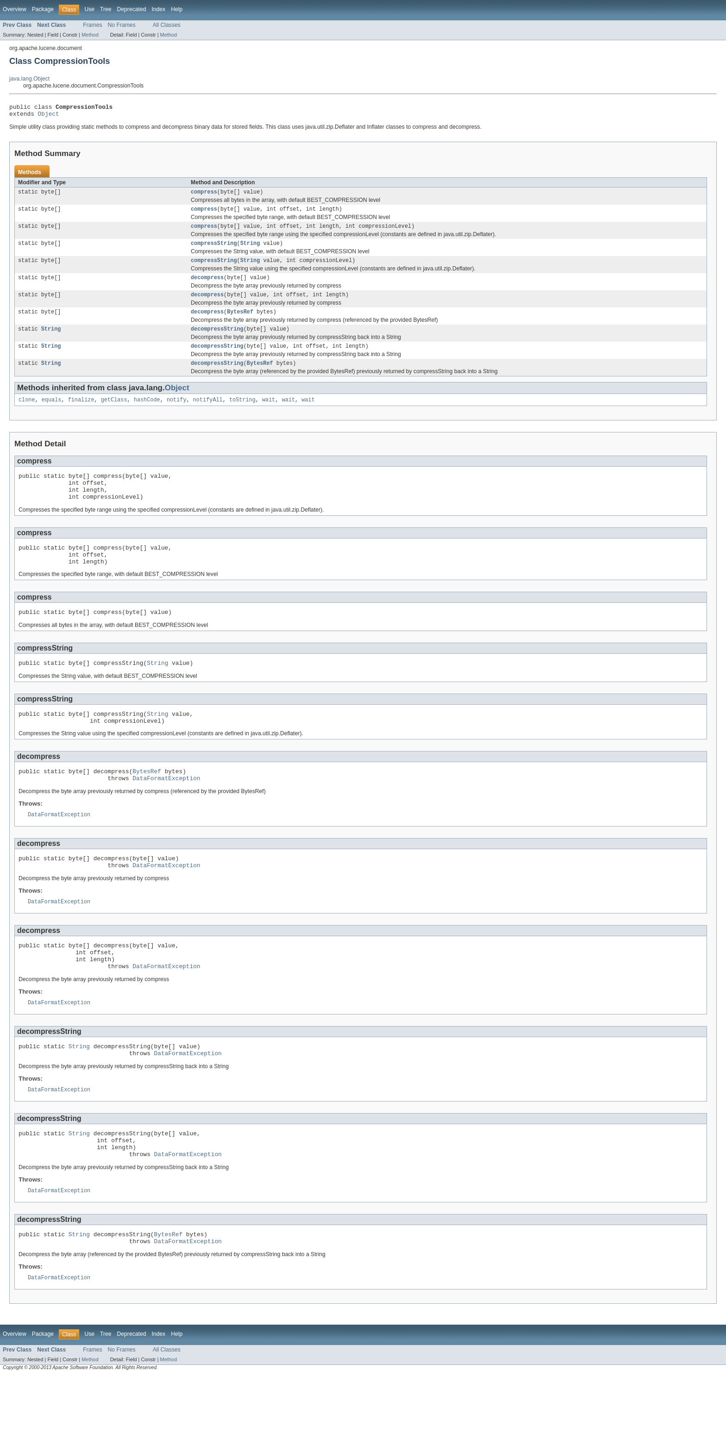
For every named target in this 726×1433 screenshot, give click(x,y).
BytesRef (240, 321)
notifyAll (208, 413)
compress (204, 195)
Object (48, 116)
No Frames (122, 25)
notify (177, 413)
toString (242, 413)
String (250, 249)
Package (43, 9)
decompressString (217, 340)
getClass (114, 413)
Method (89, 35)
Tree (106, 9)
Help (176, 9)
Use (89, 9)
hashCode (147, 413)
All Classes (167, 25)
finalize (81, 413)
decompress (207, 285)
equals (52, 413)
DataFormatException (166, 810)
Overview (14, 9)
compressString (214, 249)
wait (268, 413)
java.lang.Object (29, 78)
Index (158, 9)
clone (27, 413)
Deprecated (131, 9)
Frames (92, 25)
